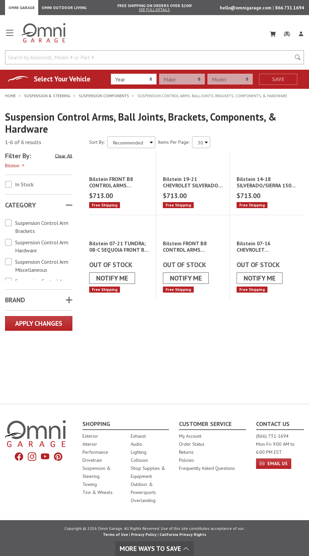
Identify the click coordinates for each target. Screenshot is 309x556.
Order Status (191, 444)
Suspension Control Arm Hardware (41, 248)
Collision (139, 460)
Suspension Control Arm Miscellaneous (41, 267)
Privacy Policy (144, 534)
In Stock (24, 186)
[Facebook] (19, 456)
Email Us (274, 463)
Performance (95, 452)
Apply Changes (38, 325)
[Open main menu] (9, 37)
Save (278, 81)
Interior (89, 444)
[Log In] (301, 35)
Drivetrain (92, 460)
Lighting (138, 452)
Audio (136, 444)
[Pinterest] (58, 456)
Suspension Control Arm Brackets (41, 229)
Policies (186, 460)
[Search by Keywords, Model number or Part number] (150, 59)
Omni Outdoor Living (64, 8)
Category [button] (20, 207)
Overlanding (143, 500)
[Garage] (287, 35)
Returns (186, 452)
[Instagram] (32, 456)
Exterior (90, 436)
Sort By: (97, 144)
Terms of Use (115, 534)
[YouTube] (45, 456)
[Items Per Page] (201, 144)
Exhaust (138, 436)
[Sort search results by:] (131, 144)
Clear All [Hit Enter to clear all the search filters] (63, 158)
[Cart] (273, 35)
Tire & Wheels (97, 492)
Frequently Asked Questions (207, 468)
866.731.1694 (289, 9)
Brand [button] (15, 302)
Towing (89, 484)
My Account (190, 436)
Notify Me (112, 358)
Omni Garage (21, 8)
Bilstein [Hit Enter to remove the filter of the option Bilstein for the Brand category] (15, 168)
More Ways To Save (154, 548)
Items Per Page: (173, 144)
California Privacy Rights (183, 534)
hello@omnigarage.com (246, 9)
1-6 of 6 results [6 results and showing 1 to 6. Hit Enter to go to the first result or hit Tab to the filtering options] (23, 144)
